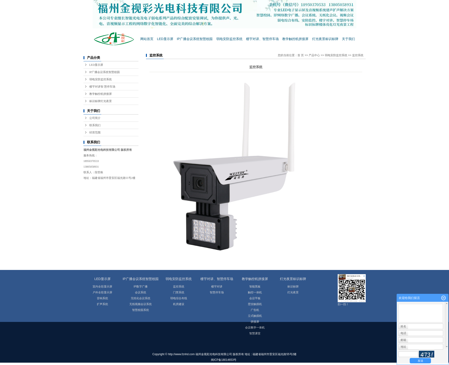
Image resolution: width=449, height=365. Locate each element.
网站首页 (146, 39)
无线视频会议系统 (140, 304)
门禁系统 (178, 292)
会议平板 (255, 298)
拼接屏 (255, 321)
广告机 (255, 310)
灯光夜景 (293, 292)
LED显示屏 (165, 39)
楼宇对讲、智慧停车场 (262, 39)
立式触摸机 (255, 315)
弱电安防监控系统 (229, 39)
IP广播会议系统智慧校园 (195, 39)
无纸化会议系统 (140, 298)
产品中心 (314, 55)
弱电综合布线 (178, 298)
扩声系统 (102, 304)
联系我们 (95, 125)
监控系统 (357, 55)
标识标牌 (293, 286)
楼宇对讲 (216, 286)
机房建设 (178, 304)
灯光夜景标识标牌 (325, 39)
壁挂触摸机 (255, 304)
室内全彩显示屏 (102, 286)
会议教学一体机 (255, 327)
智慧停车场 (217, 292)
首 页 (300, 55)
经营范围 (95, 132)
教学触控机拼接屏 (295, 39)
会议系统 (140, 292)
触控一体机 (255, 292)
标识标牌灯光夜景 (100, 101)
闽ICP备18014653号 (223, 359)
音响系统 (102, 298)
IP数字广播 (140, 286)
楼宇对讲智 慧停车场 (102, 86)
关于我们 (348, 39)
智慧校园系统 (140, 310)
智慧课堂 (255, 333)
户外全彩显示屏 (102, 292)
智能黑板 (255, 286)
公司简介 (95, 118)
